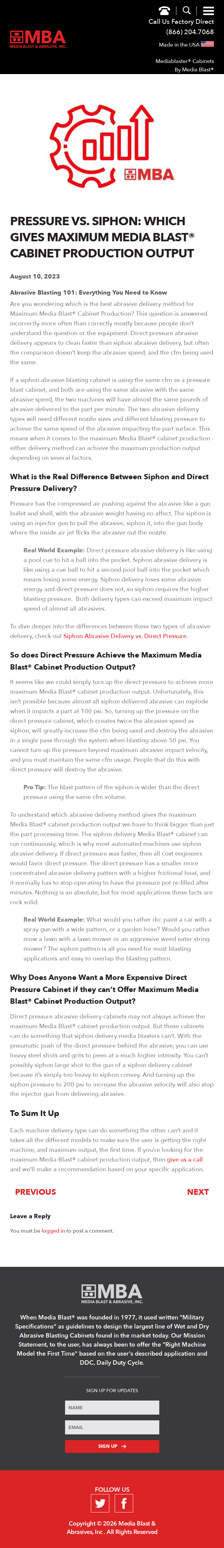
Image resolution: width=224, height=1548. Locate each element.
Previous (35, 1192)
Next (198, 1192)
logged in (53, 1231)
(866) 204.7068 (190, 32)
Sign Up (112, 1446)
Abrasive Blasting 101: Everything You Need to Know (88, 293)
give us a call (185, 1160)
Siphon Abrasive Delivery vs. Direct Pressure (124, 636)
